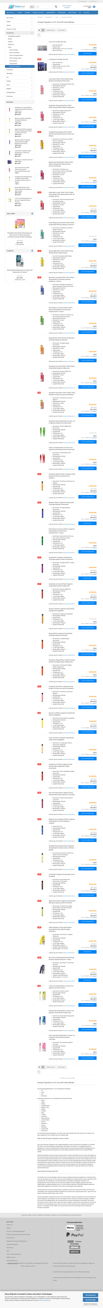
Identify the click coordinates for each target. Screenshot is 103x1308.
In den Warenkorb (87, 73)
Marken (10, 39)
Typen (9, 47)
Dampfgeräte (50, 12)
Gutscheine (10, 96)
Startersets (11, 44)
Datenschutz (9, 1247)
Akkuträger (72, 12)
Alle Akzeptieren (91, 1295)
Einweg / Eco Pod (38, 12)
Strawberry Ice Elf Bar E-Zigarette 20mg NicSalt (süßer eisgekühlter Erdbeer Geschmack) (60, 766)
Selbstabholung (11, 92)
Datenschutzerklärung (44, 1300)
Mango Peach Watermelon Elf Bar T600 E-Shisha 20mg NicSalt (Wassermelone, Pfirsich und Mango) (61, 164)
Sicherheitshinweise (11, 1260)
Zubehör (10, 41)
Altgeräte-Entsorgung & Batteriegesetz (16, 1241)
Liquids (19, 12)
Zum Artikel (87, 53)
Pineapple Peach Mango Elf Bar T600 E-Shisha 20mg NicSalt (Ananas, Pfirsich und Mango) (61, 134)
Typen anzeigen (13, 50)
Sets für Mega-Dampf (15, 58)
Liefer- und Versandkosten (13, 1254)
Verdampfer (62, 12)
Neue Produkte (67, 5)
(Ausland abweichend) (69, 54)
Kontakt (8, 1228)
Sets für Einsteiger (14, 52)
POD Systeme (13, 61)
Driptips (9, 81)
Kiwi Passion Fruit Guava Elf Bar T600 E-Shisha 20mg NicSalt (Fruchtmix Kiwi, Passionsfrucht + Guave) (61, 309)
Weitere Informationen (90, 1304)
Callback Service (10, 1257)
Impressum (9, 1224)
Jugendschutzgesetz (12, 1244)
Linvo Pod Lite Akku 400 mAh (57, 42)
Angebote (67, 7)
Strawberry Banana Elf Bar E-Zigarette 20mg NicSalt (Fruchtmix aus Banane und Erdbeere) (62, 476)
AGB (7, 1251)
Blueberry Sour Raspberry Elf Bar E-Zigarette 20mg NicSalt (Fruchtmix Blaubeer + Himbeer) (62, 821)
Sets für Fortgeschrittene (16, 55)
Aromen (27, 12)
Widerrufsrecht (10, 1238)
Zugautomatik (13, 63)
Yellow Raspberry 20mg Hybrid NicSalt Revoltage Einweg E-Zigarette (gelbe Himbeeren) (60, 929)
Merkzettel (93, 1)
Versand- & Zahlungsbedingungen (15, 1231)
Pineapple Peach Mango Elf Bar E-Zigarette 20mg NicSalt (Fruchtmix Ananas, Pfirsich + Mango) (62, 848)
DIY (80, 12)
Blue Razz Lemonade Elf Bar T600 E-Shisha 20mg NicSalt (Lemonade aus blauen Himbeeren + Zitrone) (61, 279)
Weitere (86, 12)
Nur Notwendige (91, 1300)
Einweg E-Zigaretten (14, 66)
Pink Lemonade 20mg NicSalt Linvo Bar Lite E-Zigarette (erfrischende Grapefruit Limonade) (62, 1037)
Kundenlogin (83, 1)
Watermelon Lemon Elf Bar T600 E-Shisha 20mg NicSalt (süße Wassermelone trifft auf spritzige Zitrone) (62, 194)
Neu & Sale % (10, 12)
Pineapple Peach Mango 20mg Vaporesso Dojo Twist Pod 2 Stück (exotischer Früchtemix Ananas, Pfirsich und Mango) (19, 235)
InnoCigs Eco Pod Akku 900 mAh (58, 59)
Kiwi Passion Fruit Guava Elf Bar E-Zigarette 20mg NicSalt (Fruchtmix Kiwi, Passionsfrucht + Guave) (62, 531)
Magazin (9, 88)
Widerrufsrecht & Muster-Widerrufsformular (18, 1234)
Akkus (8, 85)
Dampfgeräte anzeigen (14, 36)
